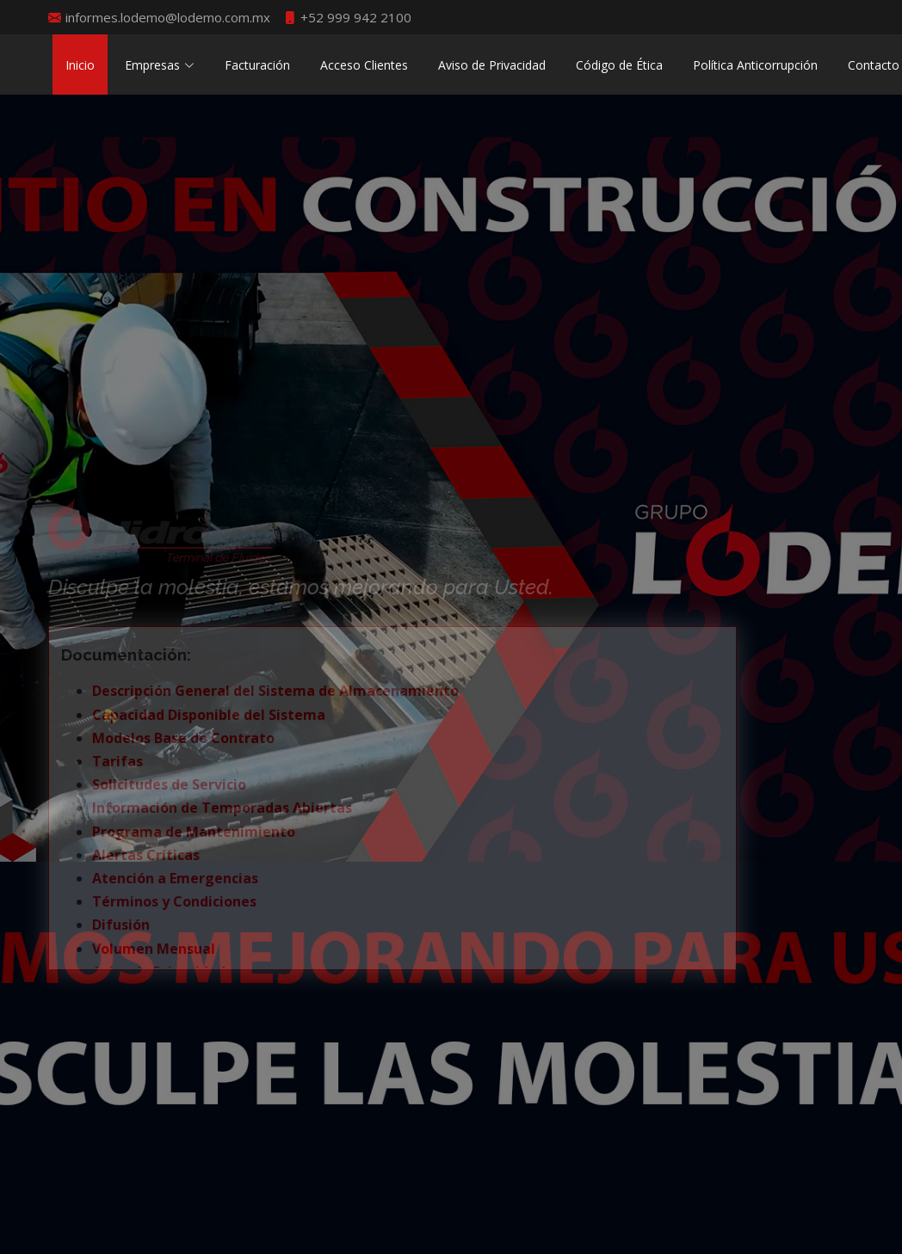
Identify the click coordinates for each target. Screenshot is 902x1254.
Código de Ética (619, 65)
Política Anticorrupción (755, 65)
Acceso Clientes (364, 65)
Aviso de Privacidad (492, 65)
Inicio (80, 65)
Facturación (257, 65)
